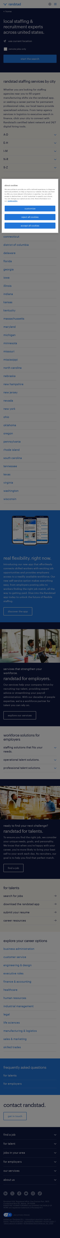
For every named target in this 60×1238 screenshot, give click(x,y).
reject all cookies (30, 217)
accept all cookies (30, 225)
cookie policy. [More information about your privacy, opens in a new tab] (13, 201)
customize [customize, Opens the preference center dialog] (30, 208)
